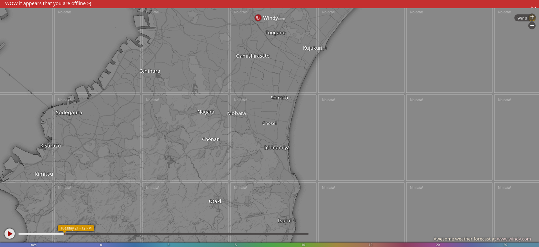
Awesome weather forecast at (482, 239)
